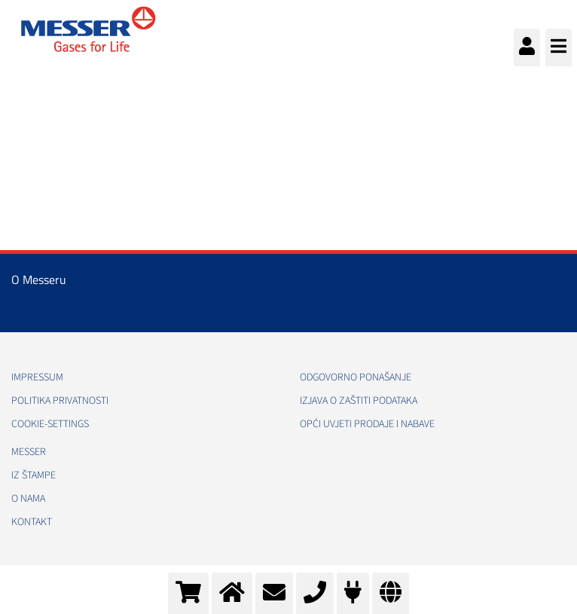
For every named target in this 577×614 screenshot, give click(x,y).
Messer (28, 452)
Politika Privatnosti (59, 400)
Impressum (37, 377)
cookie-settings (50, 424)
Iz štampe (33, 475)
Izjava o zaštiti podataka (358, 400)
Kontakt (31, 522)
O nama (28, 498)
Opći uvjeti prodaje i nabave (367, 424)
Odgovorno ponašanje (355, 377)
